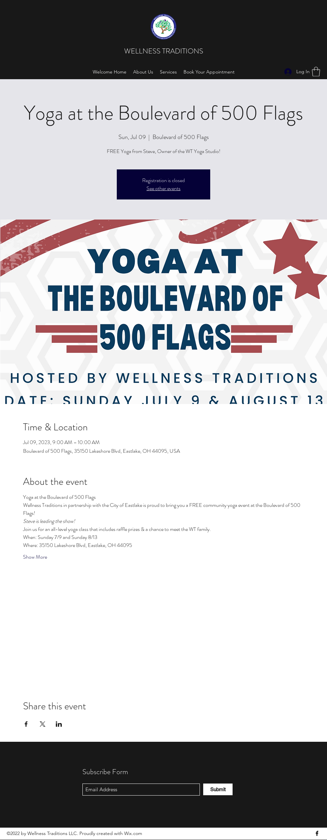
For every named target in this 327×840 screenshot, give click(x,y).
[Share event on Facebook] (26, 724)
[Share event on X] (42, 724)
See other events (163, 188)
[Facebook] (317, 833)
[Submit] (218, 789)
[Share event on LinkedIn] (59, 724)
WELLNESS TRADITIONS (164, 51)
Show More (35, 557)
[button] (316, 72)
